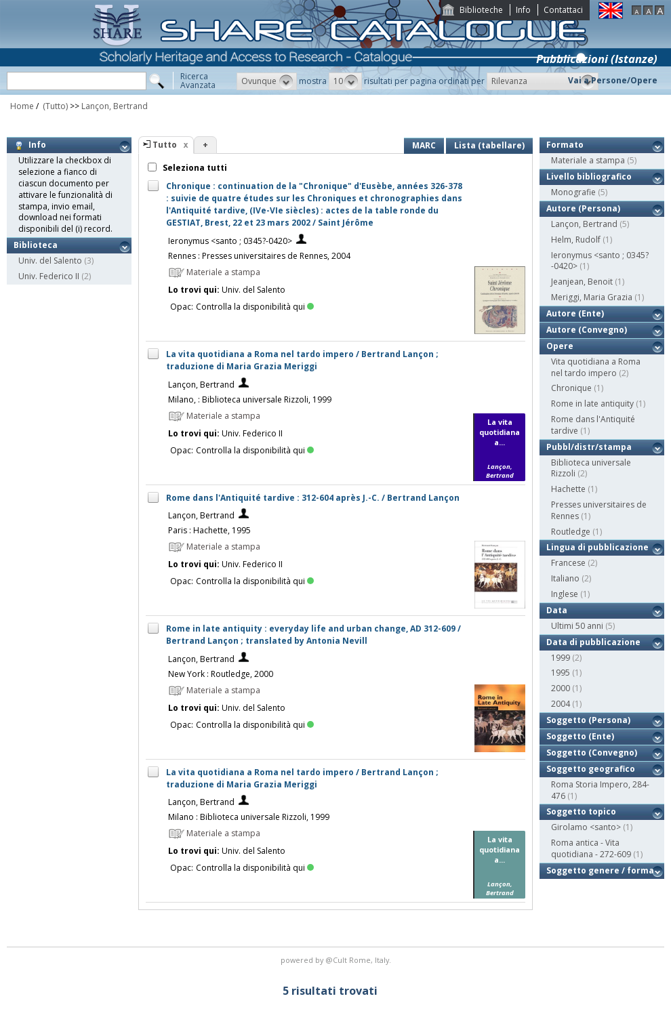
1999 (560, 657)
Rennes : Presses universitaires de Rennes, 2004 (259, 256)
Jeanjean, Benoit (582, 281)
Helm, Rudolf (576, 239)
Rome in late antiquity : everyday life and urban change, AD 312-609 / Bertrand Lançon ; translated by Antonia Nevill (313, 634)
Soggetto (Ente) (580, 736)
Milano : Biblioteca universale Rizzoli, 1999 (248, 817)
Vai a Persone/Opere (612, 80)
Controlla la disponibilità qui (255, 306)
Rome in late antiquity (592, 403)
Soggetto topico (581, 811)
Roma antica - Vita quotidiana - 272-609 (591, 848)
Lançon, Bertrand (114, 106)
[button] (267, 81)
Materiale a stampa (588, 160)
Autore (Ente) (575, 313)
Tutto (164, 144)
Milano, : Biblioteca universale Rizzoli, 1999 (249, 399)
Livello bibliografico (589, 176)
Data (556, 610)
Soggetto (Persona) (588, 720)
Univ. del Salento (50, 260)
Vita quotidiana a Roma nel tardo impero (595, 367)
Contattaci (563, 10)
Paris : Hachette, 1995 (209, 530)
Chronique (571, 388)
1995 (560, 672)
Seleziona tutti (194, 167)
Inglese (564, 594)
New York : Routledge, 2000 (220, 674)
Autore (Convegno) (586, 329)
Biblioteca (36, 245)
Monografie (573, 192)
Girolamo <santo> (586, 827)
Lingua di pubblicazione (597, 547)
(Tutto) (54, 106)
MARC (424, 145)
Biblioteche (481, 10)
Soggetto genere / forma (600, 870)
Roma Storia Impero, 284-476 (600, 790)
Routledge (570, 531)
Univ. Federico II (48, 276)
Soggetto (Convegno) (591, 752)
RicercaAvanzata (198, 80)
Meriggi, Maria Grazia (591, 297)
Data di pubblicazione (593, 642)
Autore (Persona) (583, 208)
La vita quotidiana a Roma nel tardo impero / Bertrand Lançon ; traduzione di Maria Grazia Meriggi (302, 360)
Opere (559, 346)
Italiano (565, 578)
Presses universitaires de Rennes (599, 510)
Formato (565, 144)
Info (523, 10)
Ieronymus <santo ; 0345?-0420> (230, 241)
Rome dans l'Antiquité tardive (593, 424)
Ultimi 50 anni (577, 626)
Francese (568, 563)
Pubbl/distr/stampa (589, 447)
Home (22, 106)
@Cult (337, 960)
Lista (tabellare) (489, 145)
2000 (560, 688)
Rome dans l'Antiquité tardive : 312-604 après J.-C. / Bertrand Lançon (313, 497)
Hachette (568, 489)
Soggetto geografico (590, 769)
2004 (560, 703)
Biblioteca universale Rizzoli (591, 468)
